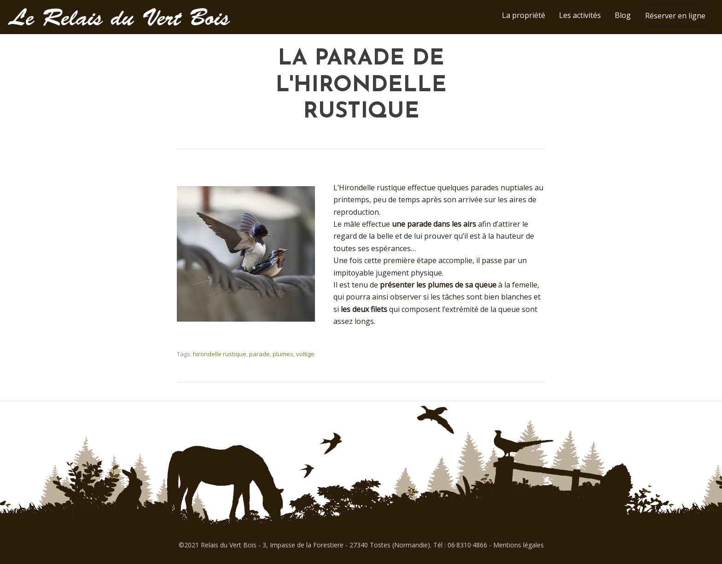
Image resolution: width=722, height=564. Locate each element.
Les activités (580, 15)
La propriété (523, 15)
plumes (283, 354)
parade (259, 354)
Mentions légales (518, 544)
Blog (623, 15)
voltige (305, 354)
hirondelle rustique (219, 354)
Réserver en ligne (675, 16)
